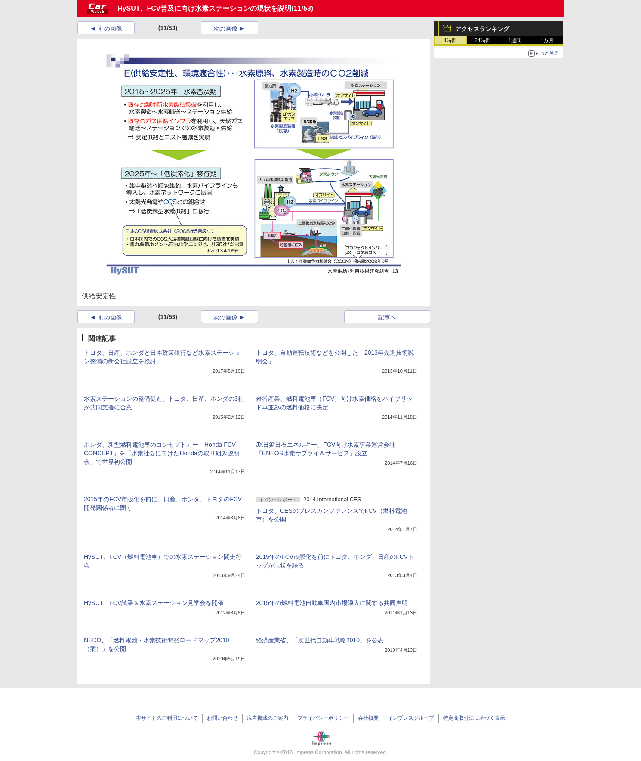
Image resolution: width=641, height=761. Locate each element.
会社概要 (368, 718)
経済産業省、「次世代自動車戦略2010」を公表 (320, 640)
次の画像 (225, 28)
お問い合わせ (222, 718)
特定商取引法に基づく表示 (474, 718)
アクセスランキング (482, 28)
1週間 (515, 40)
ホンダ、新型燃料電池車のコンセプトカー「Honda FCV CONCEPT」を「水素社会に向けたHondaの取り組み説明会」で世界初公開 (162, 453)
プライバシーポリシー (323, 718)
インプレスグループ (411, 718)
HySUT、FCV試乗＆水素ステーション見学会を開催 (154, 602)
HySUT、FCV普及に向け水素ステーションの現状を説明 (204, 8)
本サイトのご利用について (167, 718)
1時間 (450, 40)
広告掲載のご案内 (267, 718)
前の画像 (110, 28)
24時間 (482, 40)
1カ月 (547, 40)
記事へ (387, 317)
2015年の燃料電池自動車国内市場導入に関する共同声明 (332, 602)
